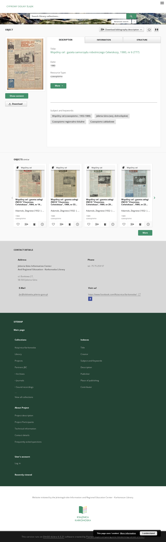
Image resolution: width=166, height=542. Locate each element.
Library (18, 354)
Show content (17, 95)
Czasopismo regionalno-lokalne (68, 121)
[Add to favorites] (149, 29)
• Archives (20, 373)
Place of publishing (90, 380)
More (145, 232)
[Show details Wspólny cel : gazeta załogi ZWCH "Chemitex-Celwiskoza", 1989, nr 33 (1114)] (77, 224)
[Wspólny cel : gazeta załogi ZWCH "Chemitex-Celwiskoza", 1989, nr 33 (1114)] (65, 182)
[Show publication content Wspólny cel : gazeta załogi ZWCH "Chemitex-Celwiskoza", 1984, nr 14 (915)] (34, 224)
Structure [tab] (142, 39)
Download (15, 104)
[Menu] (162, 3)
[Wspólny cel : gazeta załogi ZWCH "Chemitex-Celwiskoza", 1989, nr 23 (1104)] (135, 182)
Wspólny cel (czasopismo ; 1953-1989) (71, 115)
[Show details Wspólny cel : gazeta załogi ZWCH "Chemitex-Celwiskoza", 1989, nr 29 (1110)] (112, 224)
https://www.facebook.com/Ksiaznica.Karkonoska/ (114, 294)
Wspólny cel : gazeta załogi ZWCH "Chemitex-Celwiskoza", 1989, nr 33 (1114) (64, 202)
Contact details (22, 435)
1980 (52, 65)
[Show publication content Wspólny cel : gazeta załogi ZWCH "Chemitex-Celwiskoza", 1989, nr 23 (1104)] (140, 224)
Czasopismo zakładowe (102, 121)
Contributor (86, 387)
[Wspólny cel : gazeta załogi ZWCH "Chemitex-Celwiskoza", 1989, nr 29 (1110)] (100, 182)
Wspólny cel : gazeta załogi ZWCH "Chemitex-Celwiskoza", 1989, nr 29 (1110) (99, 202)
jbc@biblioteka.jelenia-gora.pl (33, 294)
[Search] (131, 16)
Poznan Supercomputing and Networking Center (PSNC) (115, 536)
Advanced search (121, 21)
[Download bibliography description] (26, 224)
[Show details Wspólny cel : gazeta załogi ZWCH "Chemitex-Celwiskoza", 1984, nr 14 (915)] (42, 224)
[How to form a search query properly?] (134, 21)
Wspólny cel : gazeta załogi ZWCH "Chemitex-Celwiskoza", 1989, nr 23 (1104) (135, 202)
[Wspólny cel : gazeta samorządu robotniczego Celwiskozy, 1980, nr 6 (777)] (25, 64)
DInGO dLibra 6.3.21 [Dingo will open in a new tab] (53, 536)
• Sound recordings (24, 387)
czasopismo (56, 76)
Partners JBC (21, 367)
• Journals (19, 380)
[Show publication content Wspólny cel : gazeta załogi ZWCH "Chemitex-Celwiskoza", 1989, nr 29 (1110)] (105, 224)
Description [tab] (65, 40)
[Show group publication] (30, 168)
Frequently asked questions (28, 441)
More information (128, 533)
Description (86, 367)
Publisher (85, 373)
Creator (84, 354)
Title (83, 347)
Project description (24, 415)
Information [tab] (104, 39)
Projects (19, 360)
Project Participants (24, 422)
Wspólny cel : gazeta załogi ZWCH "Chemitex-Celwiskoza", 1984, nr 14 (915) (29, 202)
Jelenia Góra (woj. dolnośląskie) (112, 115)
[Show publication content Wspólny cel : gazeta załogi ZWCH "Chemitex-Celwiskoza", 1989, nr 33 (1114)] (69, 224)
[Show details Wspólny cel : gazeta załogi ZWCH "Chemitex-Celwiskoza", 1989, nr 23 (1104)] (148, 224)
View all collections (24, 397)
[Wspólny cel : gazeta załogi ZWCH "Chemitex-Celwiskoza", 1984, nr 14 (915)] (30, 182)
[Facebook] (90, 299)
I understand (148, 533)
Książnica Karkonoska (25, 347)
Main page (19, 329)
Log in (18, 463)
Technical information (25, 428)
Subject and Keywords (91, 360)
